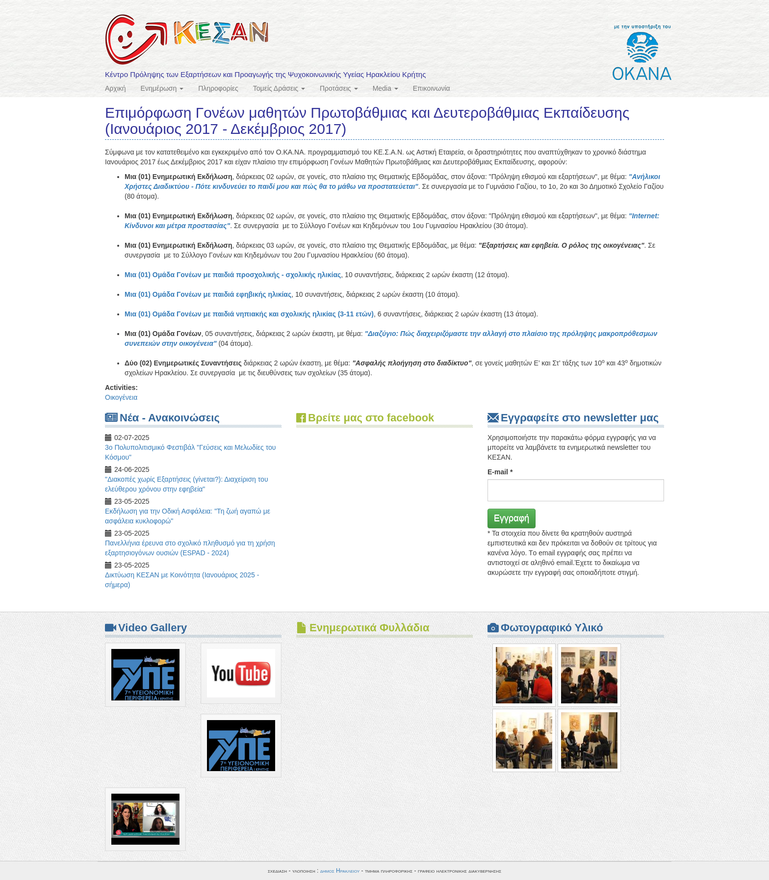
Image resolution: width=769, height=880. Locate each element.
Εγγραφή (511, 518)
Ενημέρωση (162, 88)
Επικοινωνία (431, 88)
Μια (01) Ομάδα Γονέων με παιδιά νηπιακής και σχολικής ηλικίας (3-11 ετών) (249, 314)
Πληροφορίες (218, 88)
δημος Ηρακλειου (340, 870)
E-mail (500, 472)
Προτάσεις (339, 88)
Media (385, 88)
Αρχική (115, 88)
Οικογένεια (121, 397)
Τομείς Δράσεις (279, 88)
